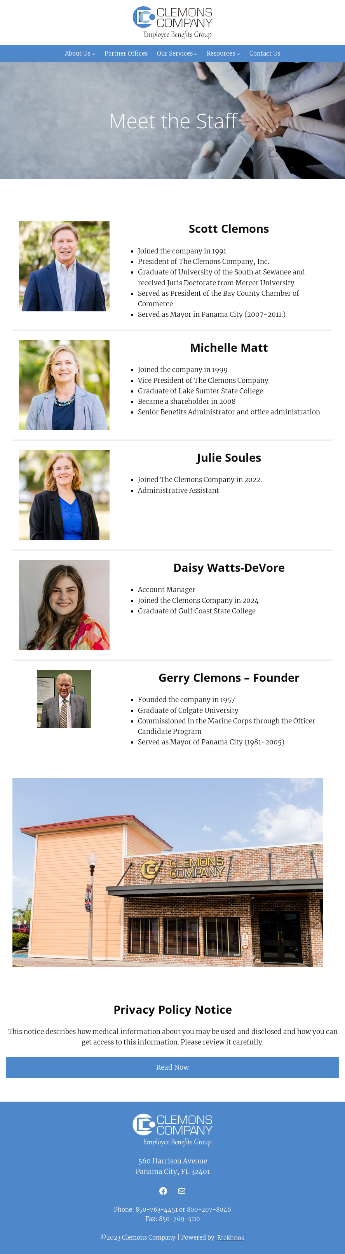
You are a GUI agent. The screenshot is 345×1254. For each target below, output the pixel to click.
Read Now (172, 1067)
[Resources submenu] (238, 54)
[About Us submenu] (93, 54)
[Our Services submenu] (195, 54)
